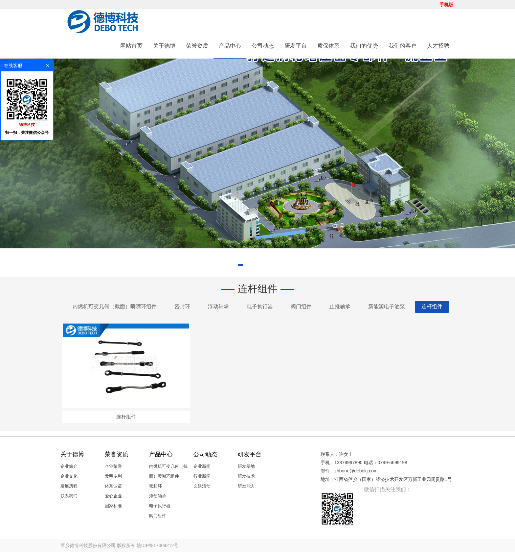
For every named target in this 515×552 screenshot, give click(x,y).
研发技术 (246, 476)
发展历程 (69, 486)
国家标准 (113, 505)
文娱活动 (202, 486)
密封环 (182, 306)
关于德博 (164, 46)
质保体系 (328, 46)
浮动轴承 (218, 306)
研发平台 (295, 46)
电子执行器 (260, 306)
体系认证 (113, 486)
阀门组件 (301, 306)
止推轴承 (339, 306)
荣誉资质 (197, 46)
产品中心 (230, 46)
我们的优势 (364, 46)
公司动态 (263, 46)
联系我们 (69, 495)
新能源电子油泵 (386, 306)
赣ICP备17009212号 (158, 545)
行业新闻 (202, 476)
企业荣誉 (113, 466)
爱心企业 (113, 495)
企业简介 (69, 466)
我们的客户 (402, 46)
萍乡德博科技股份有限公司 (88, 545)
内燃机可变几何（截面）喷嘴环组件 (115, 306)
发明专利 (113, 476)
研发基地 (246, 466)
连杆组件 (431, 306)
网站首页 (131, 46)
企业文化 (69, 476)
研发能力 (246, 486)
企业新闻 (202, 466)
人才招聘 (438, 46)
